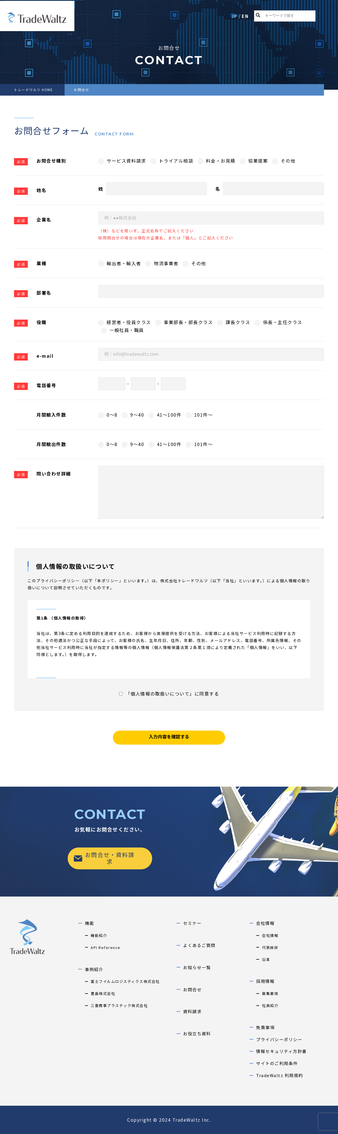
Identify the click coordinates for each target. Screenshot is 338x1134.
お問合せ (192, 989)
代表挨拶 (270, 947)
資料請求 (192, 1011)
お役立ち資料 (197, 1033)
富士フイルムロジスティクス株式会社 (125, 981)
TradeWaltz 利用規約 (279, 1075)
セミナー (192, 923)
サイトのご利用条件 (277, 1063)
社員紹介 (270, 1005)
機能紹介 (99, 935)
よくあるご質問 (199, 945)
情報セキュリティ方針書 (281, 1051)
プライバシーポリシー (279, 1039)
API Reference (105, 947)
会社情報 (265, 923)
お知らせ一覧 (197, 967)
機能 (89, 923)
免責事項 (265, 1027)
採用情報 (265, 981)
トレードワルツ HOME (33, 89)
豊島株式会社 (103, 993)
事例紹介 (94, 969)
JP (234, 16)
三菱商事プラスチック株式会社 (119, 1005)
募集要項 (270, 993)
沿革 (266, 959)
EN (245, 16)
